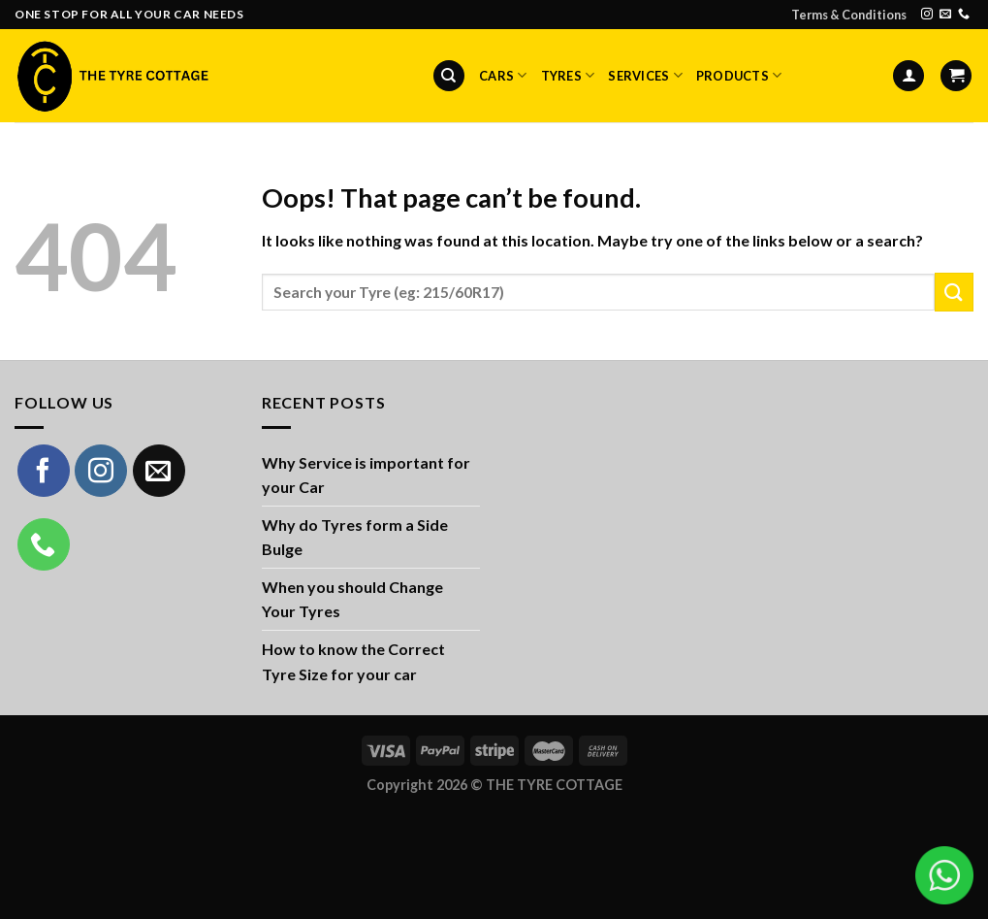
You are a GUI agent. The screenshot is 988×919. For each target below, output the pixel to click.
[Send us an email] (945, 14)
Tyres (568, 75)
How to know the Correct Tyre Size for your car (353, 661)
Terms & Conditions (849, 14)
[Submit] (954, 292)
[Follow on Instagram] (927, 14)
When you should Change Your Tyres (352, 599)
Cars (502, 75)
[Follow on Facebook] (43, 470)
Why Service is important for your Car (366, 475)
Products (739, 75)
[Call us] (964, 14)
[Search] (448, 76)
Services (645, 75)
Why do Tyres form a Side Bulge (355, 537)
